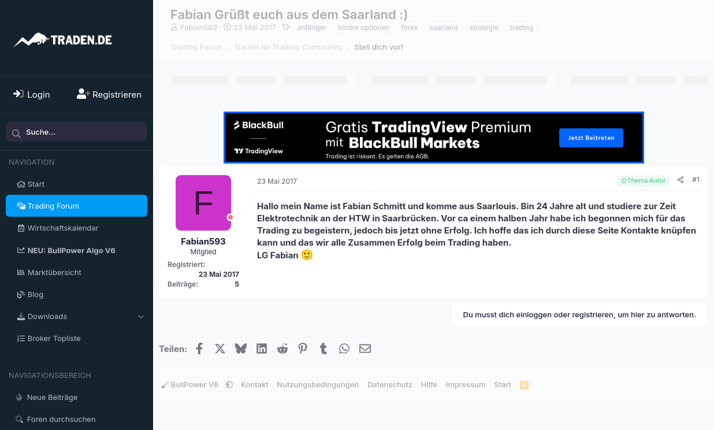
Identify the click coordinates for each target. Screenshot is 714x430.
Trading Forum (53, 205)
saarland (443, 27)
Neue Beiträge (52, 397)
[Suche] (76, 132)
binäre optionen (364, 27)
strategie (484, 27)
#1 (696, 179)
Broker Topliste (54, 338)
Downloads (47, 316)
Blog (35, 294)
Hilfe (429, 384)
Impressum (466, 384)
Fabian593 (199, 27)
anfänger (312, 27)
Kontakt (255, 384)
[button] (140, 316)
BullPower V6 (191, 384)
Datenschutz (389, 384)
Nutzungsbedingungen (318, 384)
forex (409, 27)
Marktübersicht (54, 272)
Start (36, 183)
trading (522, 27)
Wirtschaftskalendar (63, 227)
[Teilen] (680, 180)
